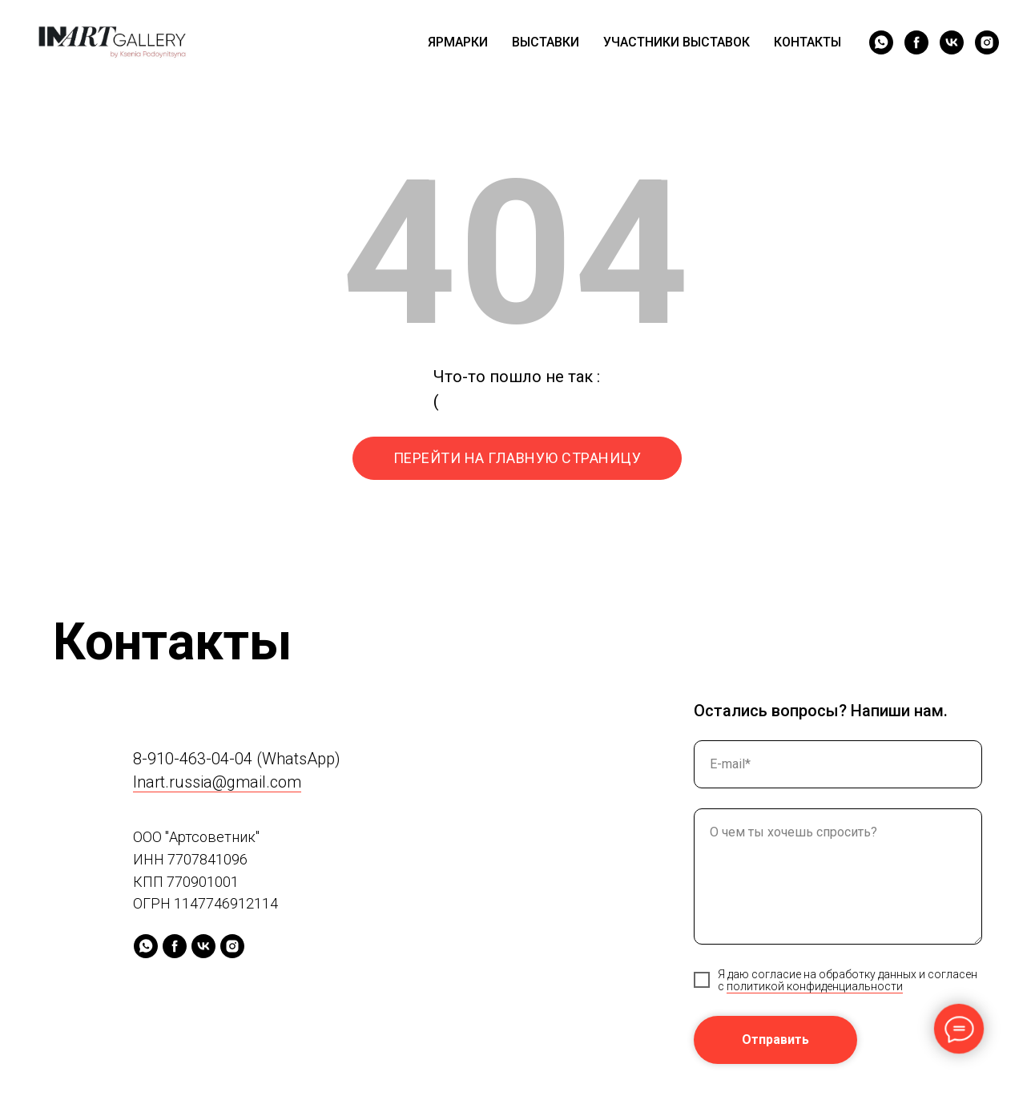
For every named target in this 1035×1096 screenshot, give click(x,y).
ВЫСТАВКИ (545, 42)
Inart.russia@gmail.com (217, 782)
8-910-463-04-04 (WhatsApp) (236, 758)
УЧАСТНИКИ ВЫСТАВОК (676, 42)
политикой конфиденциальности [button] (815, 986)
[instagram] (987, 42)
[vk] (952, 42)
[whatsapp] (881, 42)
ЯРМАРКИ (458, 42)
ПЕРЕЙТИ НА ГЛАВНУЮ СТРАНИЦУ (517, 457)
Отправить (775, 1039)
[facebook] (916, 42)
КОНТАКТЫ (807, 42)
